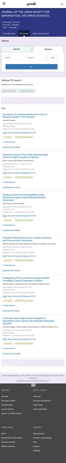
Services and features (42, 400)
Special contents (8, 442)
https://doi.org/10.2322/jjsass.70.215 (21, 256)
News (3, 433)
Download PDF (8, 147)
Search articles (7, 409)
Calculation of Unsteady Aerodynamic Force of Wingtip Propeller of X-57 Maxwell (25, 115)
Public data (38, 405)
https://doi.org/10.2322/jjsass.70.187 (21, 132)
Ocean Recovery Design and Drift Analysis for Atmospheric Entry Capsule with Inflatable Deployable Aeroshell (28, 321)
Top (33, 385)
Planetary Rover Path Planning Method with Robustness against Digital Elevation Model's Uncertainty (24, 197)
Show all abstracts (27, 91)
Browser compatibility (42, 437)
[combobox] (15, 57)
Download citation (9, 91)
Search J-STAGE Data (11, 413)
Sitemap (36, 450)
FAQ (35, 442)
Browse (48, 49)
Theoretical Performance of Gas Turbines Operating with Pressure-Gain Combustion (27, 239)
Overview (37, 396)
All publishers (7, 405)
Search (16, 49)
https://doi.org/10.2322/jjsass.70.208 (21, 216)
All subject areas (8, 400)
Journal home (9, 33)
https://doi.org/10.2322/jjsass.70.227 (21, 296)
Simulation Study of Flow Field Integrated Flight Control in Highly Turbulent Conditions (25, 156)
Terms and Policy (40, 409)
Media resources (8, 446)
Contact (36, 446)
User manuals (38, 433)
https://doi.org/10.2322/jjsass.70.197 (21, 173)
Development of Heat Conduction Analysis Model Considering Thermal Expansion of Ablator (26, 279)
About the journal (41, 33)
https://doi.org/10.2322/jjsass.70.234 (21, 339)
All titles (4, 396)
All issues (24, 33)
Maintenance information (12, 437)
